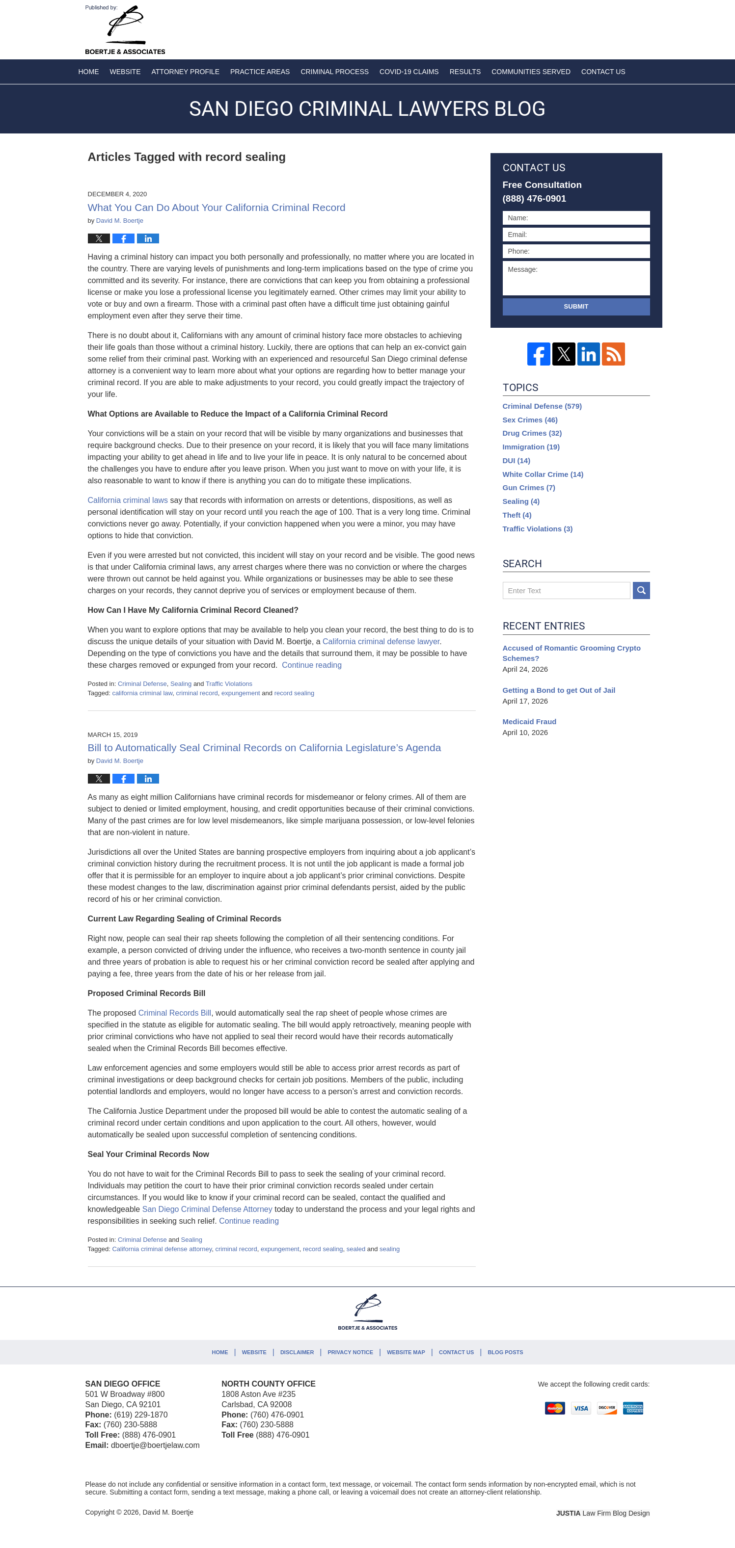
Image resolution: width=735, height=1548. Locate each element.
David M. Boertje (167, 1512)
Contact (603, 72)
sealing (390, 1249)
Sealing (180, 683)
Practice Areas (260, 72)
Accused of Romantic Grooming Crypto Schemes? (572, 653)
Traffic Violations (229, 683)
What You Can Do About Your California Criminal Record (217, 207)
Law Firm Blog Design (603, 1513)
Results (465, 72)
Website (125, 72)
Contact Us (456, 1352)
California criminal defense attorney (162, 1249)
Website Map (406, 1352)
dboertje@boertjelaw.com (155, 1445)
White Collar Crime (543, 474)
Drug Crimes (532, 433)
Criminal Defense (142, 683)
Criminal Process (334, 72)
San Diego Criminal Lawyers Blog (125, 29)
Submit (576, 306)
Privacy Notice (351, 1352)
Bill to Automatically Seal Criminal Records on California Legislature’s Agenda (264, 747)
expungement (240, 693)
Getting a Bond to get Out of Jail (559, 690)
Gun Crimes (529, 487)
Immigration (531, 447)
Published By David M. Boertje (585, 28)
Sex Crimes (530, 420)
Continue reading (312, 665)
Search (641, 590)
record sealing (294, 693)
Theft (517, 515)
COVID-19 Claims (409, 72)
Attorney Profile (185, 72)
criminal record (197, 693)
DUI (517, 460)
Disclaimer (297, 1352)
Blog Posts (505, 1352)
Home (89, 72)
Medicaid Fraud (530, 721)
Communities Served (531, 72)
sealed (356, 1249)
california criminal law (142, 693)
